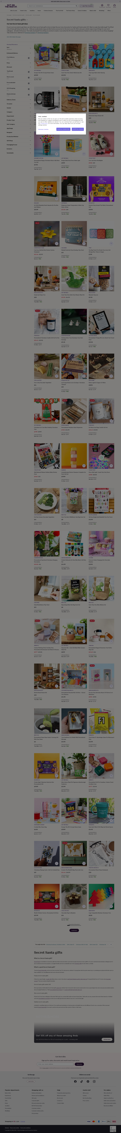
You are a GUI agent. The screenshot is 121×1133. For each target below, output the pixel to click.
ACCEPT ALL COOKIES (78, 129)
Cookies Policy (44, 123)
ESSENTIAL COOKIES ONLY (63, 129)
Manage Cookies (43, 129)
